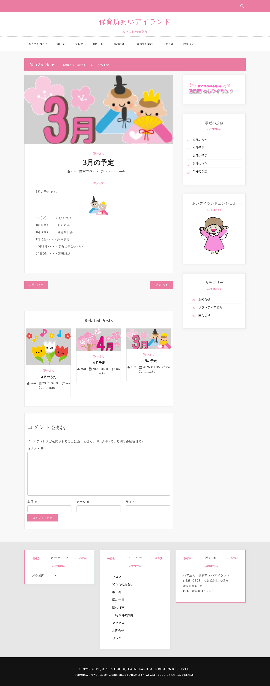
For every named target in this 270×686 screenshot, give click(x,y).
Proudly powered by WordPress (101, 674)
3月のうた (161, 285)
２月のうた (36, 285)
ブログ (79, 44)
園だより (99, 154)
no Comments (113, 171)
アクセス (168, 44)
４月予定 (98, 363)
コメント (35, 448)
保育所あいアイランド (135, 21)
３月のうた (199, 163)
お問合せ (188, 44)
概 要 (61, 44)
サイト (130, 501)
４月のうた (48, 377)
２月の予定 (199, 171)
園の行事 (119, 44)
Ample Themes (182, 674)
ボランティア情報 (210, 307)
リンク (116, 638)
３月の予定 (149, 361)
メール (83, 501)
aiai (73, 171)
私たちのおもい (38, 44)
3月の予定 (98, 162)
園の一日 (98, 44)
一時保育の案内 (143, 44)
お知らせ (204, 299)
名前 (32, 501)
